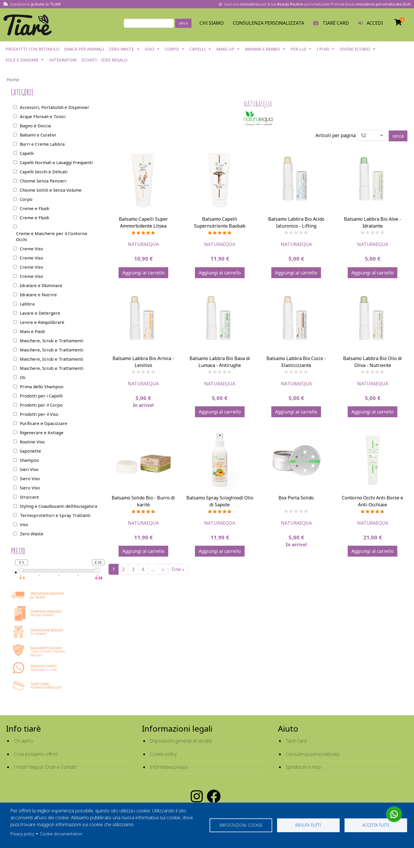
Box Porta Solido (296, 498)
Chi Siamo (212, 23)
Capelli (197, 49)
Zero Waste (121, 49)
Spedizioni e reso (303, 767)
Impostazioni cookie (240, 825)
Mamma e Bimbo (262, 49)
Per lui (298, 49)
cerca (183, 23)
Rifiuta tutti (308, 825)
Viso (149, 49)
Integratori (63, 60)
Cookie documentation (61, 834)
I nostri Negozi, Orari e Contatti (45, 767)
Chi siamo (23, 741)
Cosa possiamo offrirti (36, 754)
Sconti (89, 60)
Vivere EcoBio (355, 49)
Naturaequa (143, 244)
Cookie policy (163, 754)
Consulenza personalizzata (268, 23)
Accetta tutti (375, 825)
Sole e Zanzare (21, 60)
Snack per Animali (84, 49)
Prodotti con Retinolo (32, 49)
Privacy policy (22, 834)
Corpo (172, 49)
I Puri (323, 49)
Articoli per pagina (336, 135)
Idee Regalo (114, 60)
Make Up (225, 49)
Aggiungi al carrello (143, 273)
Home (13, 79)
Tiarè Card (296, 741)
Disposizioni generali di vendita (181, 741)
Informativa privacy (169, 767)
